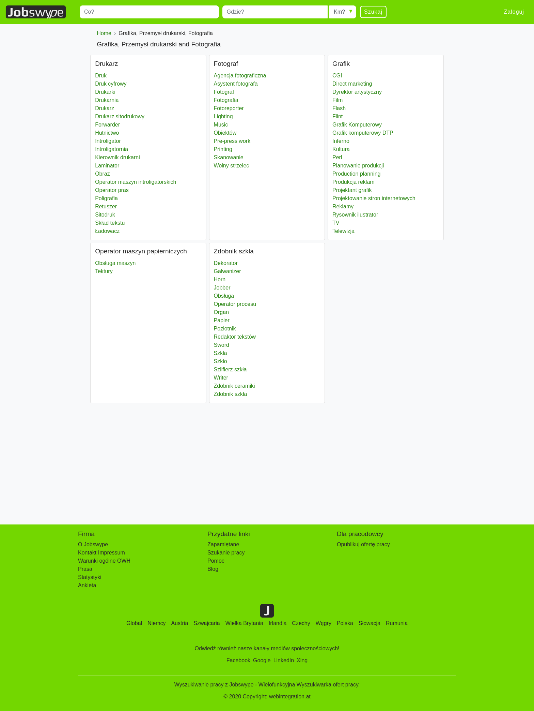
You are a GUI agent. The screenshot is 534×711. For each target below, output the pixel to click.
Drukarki (105, 92)
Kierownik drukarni (117, 157)
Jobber (222, 288)
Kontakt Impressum (101, 553)
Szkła (220, 353)
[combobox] (149, 11)
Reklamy (343, 206)
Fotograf (224, 92)
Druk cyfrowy (110, 84)
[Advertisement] (257, 460)
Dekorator (226, 263)
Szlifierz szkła (230, 369)
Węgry (323, 623)
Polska (345, 623)
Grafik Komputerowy (357, 125)
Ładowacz (107, 231)
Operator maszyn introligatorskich (135, 182)
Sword (221, 345)
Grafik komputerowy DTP (362, 133)
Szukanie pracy (226, 553)
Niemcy (156, 623)
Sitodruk (105, 215)
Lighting (223, 116)
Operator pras (112, 190)
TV (335, 223)
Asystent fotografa (236, 84)
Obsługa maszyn (115, 263)
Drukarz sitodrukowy (119, 116)
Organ (221, 312)
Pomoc (215, 561)
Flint (337, 116)
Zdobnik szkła (230, 394)
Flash (339, 108)
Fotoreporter (229, 108)
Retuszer (106, 206)
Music (221, 125)
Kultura (341, 149)
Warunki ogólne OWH (104, 561)
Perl (337, 157)
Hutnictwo (107, 133)
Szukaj (373, 12)
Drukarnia (107, 100)
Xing (302, 660)
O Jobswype (93, 544)
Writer (221, 378)
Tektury (104, 271)
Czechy (301, 623)
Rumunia (397, 623)
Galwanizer (227, 271)
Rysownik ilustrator (355, 215)
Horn (220, 279)
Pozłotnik (225, 328)
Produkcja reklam (353, 182)
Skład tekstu (110, 223)
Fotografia (226, 100)
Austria (179, 623)
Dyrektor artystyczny (357, 92)
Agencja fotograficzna (240, 75)
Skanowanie (229, 157)
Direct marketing (352, 84)
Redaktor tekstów (235, 337)
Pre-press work (232, 141)
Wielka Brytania (244, 623)
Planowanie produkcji (358, 165)
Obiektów (225, 133)
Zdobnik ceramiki (234, 386)
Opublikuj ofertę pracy (363, 544)
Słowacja (369, 623)
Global (134, 623)
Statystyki (89, 577)
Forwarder (107, 125)
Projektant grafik (352, 190)
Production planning (356, 174)
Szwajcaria (206, 623)
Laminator (107, 165)
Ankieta (87, 585)
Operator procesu (235, 304)
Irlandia (277, 623)
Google (262, 660)
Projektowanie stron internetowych (373, 198)
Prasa (85, 569)
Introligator (108, 141)
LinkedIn (283, 660)
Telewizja (343, 231)
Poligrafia (106, 198)
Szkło (220, 361)
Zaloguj (514, 12)
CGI (337, 75)
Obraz (102, 174)
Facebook (238, 660)
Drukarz (104, 108)
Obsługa (224, 296)
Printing (223, 149)
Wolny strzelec (231, 165)
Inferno (340, 141)
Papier (222, 320)
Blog (212, 569)
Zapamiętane (223, 544)
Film (337, 100)
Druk (101, 75)
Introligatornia (111, 149)
